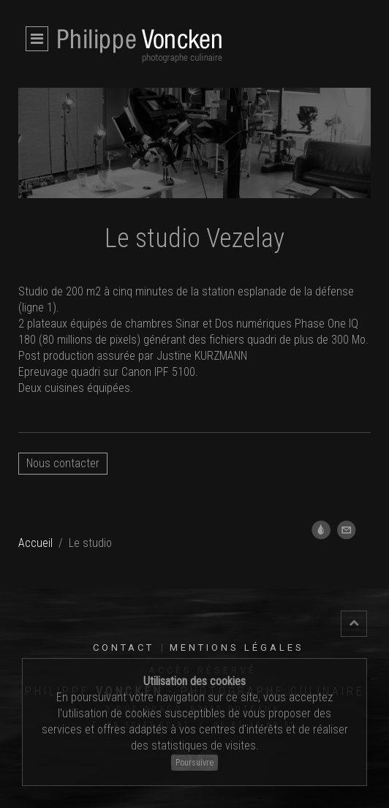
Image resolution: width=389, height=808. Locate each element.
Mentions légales (237, 647)
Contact (123, 647)
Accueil (35, 543)
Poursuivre (194, 763)
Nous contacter (62, 463)
